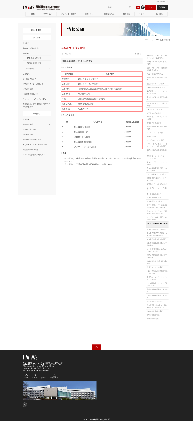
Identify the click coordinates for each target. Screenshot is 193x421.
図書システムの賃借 (154, 123)
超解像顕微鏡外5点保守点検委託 (157, 262)
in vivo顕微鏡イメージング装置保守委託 (157, 284)
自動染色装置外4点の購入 (156, 87)
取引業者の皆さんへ (30, 79)
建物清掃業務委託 (153, 315)
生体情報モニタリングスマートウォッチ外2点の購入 (157, 57)
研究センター (90, 14)
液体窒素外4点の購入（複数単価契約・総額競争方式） (157, 306)
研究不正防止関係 (29, 129)
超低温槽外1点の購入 (154, 201)
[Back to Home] (41, 7)
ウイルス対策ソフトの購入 (156, 174)
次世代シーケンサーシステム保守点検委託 (157, 278)
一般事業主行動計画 (30, 94)
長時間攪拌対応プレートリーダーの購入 (157, 179)
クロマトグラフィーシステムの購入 (157, 163)
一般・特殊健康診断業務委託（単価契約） (157, 272)
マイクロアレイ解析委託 (155, 133)
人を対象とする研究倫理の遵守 (35, 145)
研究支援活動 (109, 14)
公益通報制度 (28, 89)
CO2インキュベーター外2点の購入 (157, 63)
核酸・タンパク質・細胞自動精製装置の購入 (157, 69)
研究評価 (26, 119)
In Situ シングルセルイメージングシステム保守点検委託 (157, 145)
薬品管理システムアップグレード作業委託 (157, 92)
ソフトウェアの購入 (154, 113)
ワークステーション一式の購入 (157, 189)
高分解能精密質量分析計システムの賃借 (157, 169)
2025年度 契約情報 (32, 63)
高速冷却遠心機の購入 (155, 74)
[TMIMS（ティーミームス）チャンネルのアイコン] (138, 7)
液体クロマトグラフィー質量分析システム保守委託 (157, 212)
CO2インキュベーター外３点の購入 (157, 104)
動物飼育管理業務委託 (155, 311)
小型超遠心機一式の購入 (155, 84)
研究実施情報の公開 (30, 150)
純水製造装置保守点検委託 (156, 239)
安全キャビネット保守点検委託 (157, 98)
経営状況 (26, 43)
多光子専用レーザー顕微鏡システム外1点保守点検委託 (157, 206)
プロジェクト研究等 (68, 14)
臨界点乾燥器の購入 (154, 198)
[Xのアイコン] (143, 7)
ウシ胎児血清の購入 (154, 194)
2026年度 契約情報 (32, 58)
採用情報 (159, 14)
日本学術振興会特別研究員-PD (34, 155)
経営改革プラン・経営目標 (33, 84)
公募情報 (26, 74)
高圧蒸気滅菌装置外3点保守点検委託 (157, 244)
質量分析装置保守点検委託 (156, 229)
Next (138, 54)
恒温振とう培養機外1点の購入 (157, 79)
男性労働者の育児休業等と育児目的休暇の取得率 (36, 105)
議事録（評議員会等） (31, 48)
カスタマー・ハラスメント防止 (35, 99)
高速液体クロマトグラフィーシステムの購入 (157, 157)
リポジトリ (143, 14)
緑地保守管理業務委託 (155, 301)
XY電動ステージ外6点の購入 (157, 184)
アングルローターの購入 (155, 140)
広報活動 (126, 14)
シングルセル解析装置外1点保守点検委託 (157, 218)
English (162, 7)
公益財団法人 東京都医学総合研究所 (43, 363)
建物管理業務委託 (153, 319)
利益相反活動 (28, 134)
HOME (32, 14)
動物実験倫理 (28, 124)
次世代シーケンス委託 (155, 267)
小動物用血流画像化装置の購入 (157, 151)
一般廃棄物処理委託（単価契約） (157, 296)
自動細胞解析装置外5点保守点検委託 (157, 256)
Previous (66, 54)
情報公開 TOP (36, 30)
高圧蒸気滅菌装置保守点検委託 (157, 224)
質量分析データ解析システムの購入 (157, 128)
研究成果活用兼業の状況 (32, 139)
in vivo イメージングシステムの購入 (157, 118)
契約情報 (26, 53)
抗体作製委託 (151, 136)
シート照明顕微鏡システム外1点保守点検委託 (157, 250)
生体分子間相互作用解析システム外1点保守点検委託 (157, 234)
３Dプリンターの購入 (154, 109)
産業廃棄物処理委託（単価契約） (157, 290)
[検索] (120, 7)
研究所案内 (47, 14)
